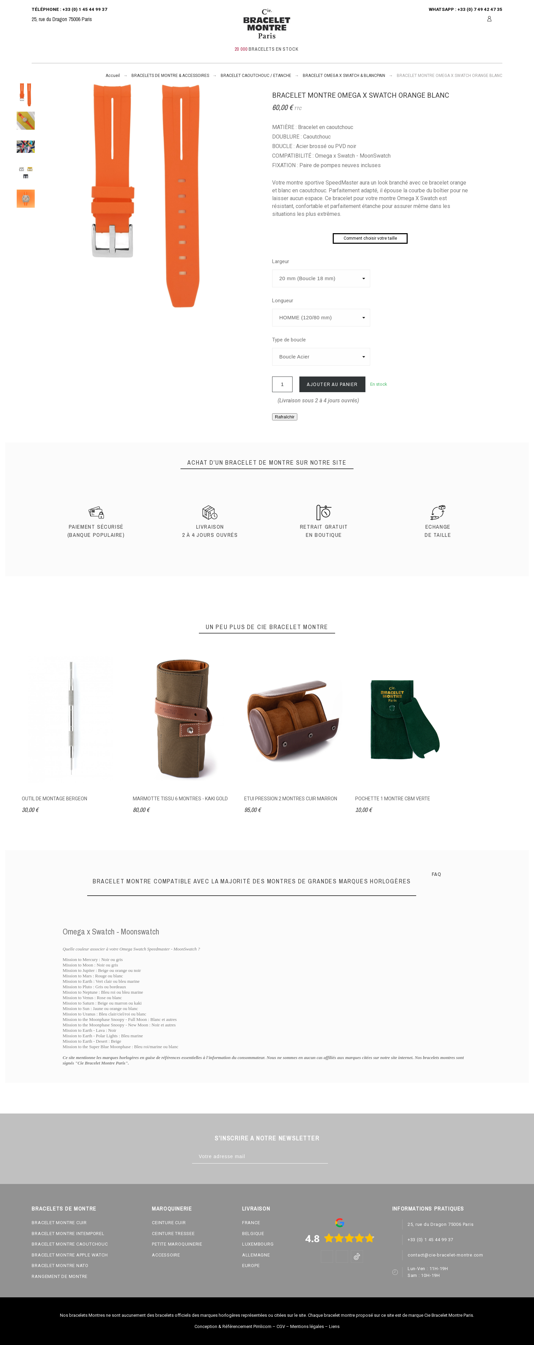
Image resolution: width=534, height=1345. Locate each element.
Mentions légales (307, 1326)
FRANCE (251, 1222)
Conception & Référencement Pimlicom (232, 1326)
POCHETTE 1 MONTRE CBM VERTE (392, 798)
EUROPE (251, 1265)
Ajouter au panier (332, 384)
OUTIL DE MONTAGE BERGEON (54, 798)
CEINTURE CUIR (169, 1222)
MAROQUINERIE (172, 1208)
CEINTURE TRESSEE (173, 1233)
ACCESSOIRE (166, 1255)
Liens (334, 1326)
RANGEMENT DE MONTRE (60, 1276)
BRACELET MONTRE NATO (60, 1265)
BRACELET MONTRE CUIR (59, 1222)
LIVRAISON (256, 1208)
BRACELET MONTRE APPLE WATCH (70, 1255)
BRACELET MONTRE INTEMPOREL (68, 1233)
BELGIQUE (253, 1233)
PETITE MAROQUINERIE (177, 1244)
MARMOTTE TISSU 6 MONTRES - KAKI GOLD (180, 798)
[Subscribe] (335, 1157)
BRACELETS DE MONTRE (64, 1208)
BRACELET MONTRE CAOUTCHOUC (70, 1244)
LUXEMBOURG (258, 1244)
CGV (281, 1326)
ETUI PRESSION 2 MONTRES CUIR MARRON (290, 798)
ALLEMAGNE (256, 1255)
